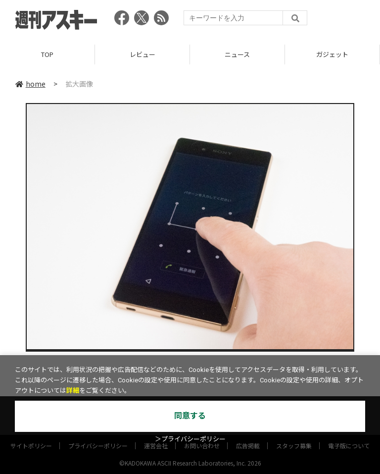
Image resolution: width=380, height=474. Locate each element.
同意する (190, 416)
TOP (47, 54)
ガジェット (332, 54)
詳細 (72, 390)
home (30, 84)
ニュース (237, 54)
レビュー (142, 54)
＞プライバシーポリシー (190, 439)
